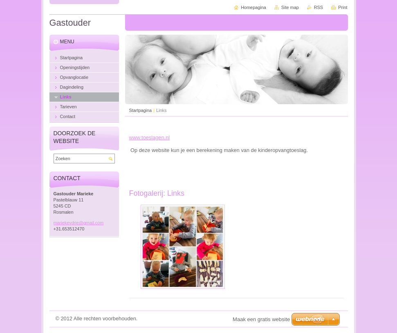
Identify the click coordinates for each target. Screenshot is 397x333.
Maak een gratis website (261, 319)
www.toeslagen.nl (149, 137)
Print (342, 7)
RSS (318, 7)
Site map (290, 7)
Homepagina (253, 7)
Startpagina (140, 110)
